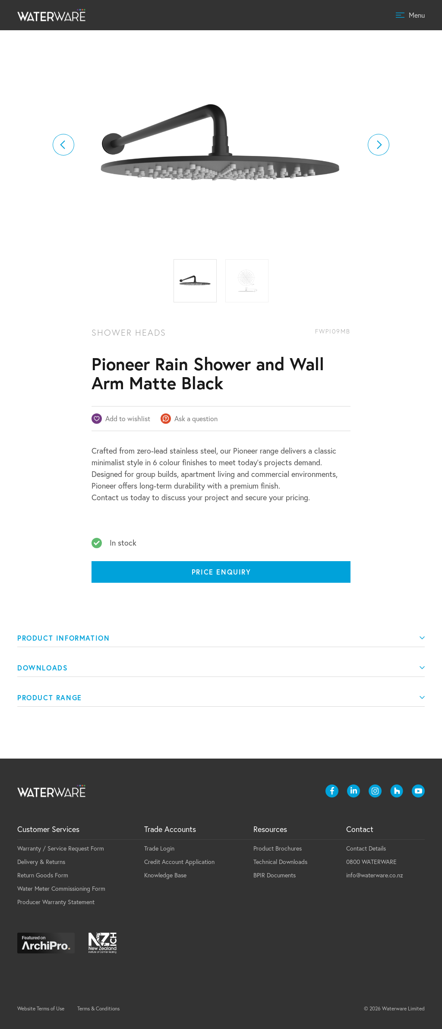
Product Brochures (277, 848)
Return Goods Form (42, 875)
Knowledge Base (165, 875)
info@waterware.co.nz (374, 875)
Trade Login (159, 848)
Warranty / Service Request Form (60, 848)
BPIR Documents (274, 875)
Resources (270, 829)
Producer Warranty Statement (56, 902)
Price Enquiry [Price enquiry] (221, 571)
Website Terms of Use (40, 1008)
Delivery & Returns (41, 862)
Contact (359, 829)
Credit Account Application (179, 862)
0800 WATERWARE (371, 862)
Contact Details (366, 848)
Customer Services (48, 829)
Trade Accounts (170, 829)
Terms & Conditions (98, 1008)
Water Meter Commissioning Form (61, 888)
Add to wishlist (127, 418)
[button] (63, 145)
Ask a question (196, 418)
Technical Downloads (280, 862)
